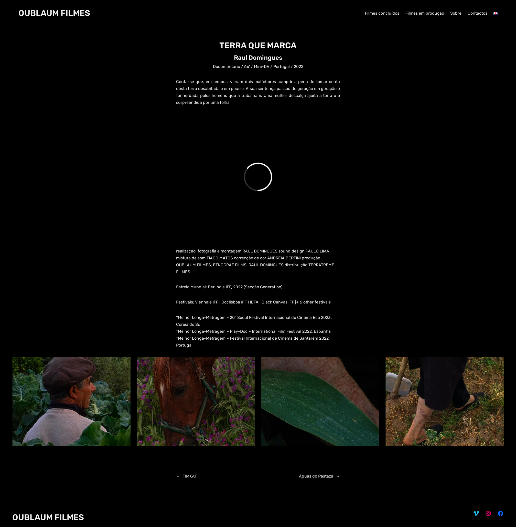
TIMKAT (190, 476)
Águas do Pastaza (316, 476)
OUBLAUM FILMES (54, 13)
